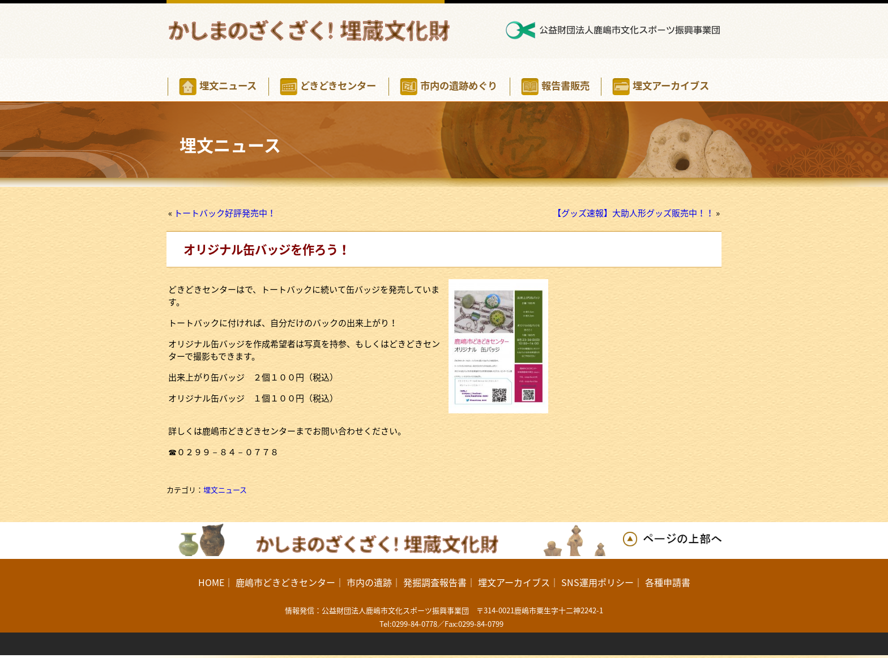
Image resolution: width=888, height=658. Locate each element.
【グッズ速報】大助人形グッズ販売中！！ (633, 213)
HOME (211, 582)
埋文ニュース (225, 489)
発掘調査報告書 (435, 582)
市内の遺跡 (369, 582)
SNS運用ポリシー (597, 582)
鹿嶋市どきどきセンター (285, 582)
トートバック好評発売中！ (225, 213)
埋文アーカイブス (514, 582)
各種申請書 (667, 582)
